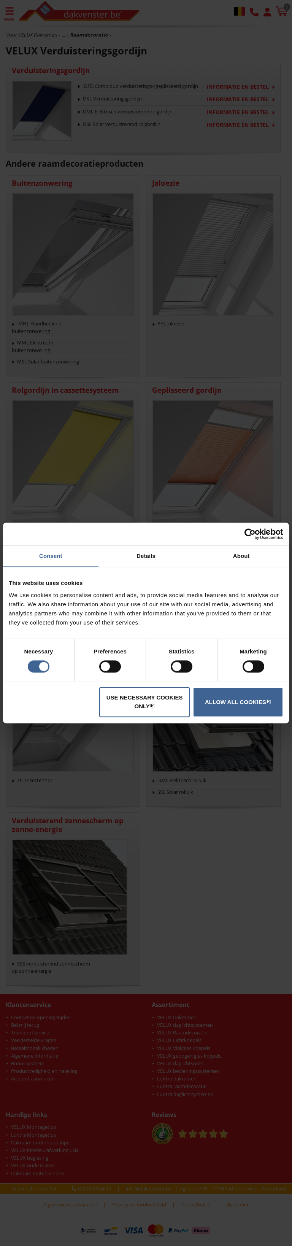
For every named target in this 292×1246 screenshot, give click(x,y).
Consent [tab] (50, 556)
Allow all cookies (237, 701)
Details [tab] (146, 556)
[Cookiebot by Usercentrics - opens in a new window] (250, 534)
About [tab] (241, 556)
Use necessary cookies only (144, 702)
